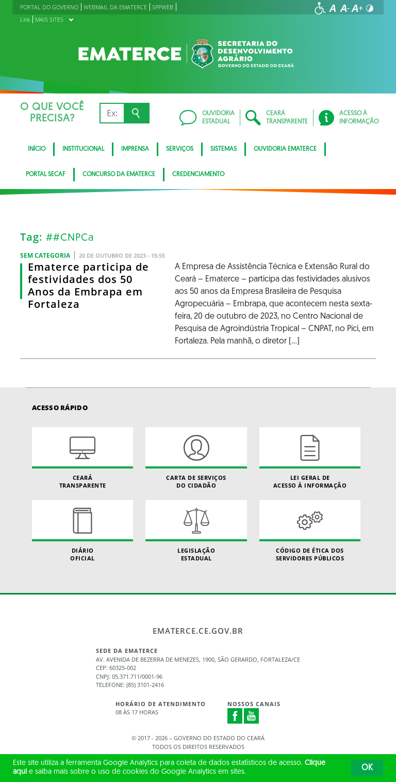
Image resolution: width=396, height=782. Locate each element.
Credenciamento (198, 174)
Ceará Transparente (82, 458)
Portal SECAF (45, 174)
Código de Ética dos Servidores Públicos (309, 531)
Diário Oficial (82, 531)
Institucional (83, 149)
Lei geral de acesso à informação (309, 458)
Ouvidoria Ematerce (285, 149)
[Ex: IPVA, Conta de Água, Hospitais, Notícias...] (112, 113)
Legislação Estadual (195, 531)
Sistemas (223, 149)
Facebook (235, 716)
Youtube (251, 716)
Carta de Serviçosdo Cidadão (195, 458)
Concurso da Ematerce (118, 174)
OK (367, 768)
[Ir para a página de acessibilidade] (320, 8)
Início (36, 149)
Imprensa (135, 149)
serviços (179, 149)
